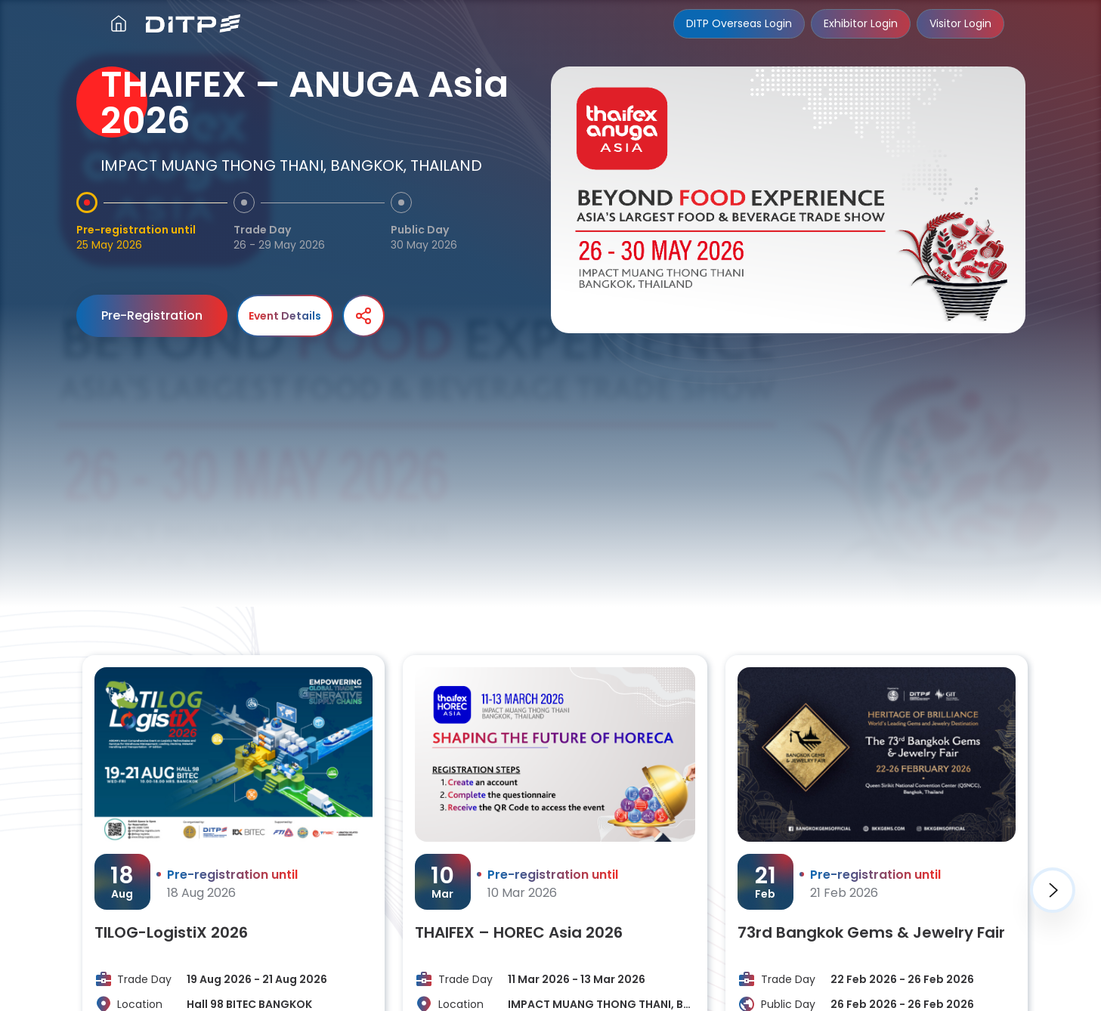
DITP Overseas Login (739, 23)
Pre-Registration (152, 315)
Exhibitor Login (861, 23)
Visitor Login (960, 23)
